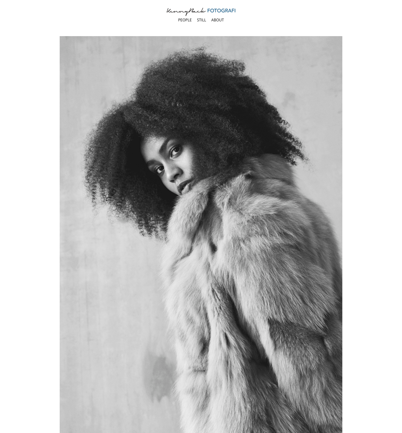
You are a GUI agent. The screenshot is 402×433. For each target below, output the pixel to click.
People (185, 20)
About (217, 20)
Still (201, 20)
